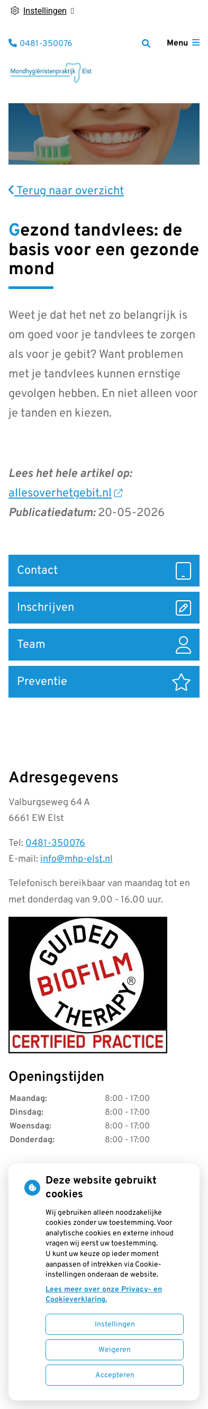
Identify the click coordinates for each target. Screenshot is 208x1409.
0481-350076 (55, 843)
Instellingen (115, 1324)
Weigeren (114, 1349)
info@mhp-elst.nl (76, 859)
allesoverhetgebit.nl (65, 493)
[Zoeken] (146, 43)
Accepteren (114, 1375)
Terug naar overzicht (66, 191)
